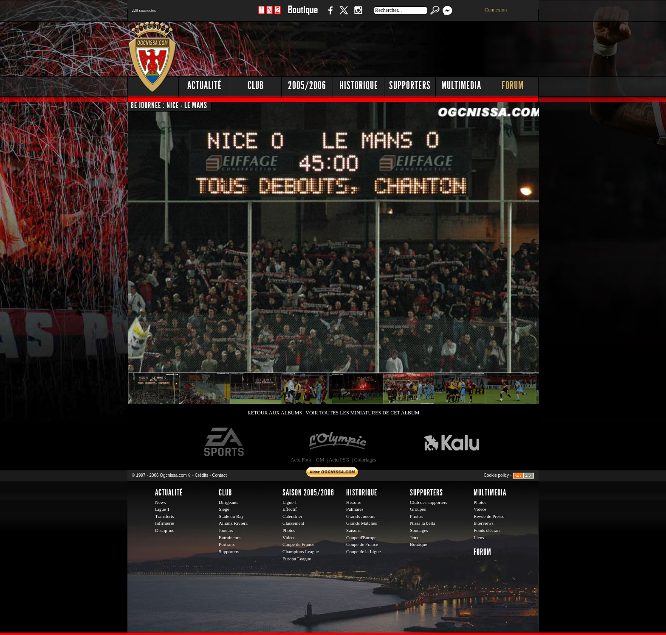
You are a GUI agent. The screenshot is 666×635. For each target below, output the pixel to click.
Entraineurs (229, 537)
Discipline (164, 530)
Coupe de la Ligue (363, 551)
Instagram (358, 14)
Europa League (296, 558)
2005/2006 (307, 85)
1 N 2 (269, 14)
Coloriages (365, 460)
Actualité (204, 85)
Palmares (355, 509)
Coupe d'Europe (361, 537)
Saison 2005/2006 (308, 492)
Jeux (414, 537)
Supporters (410, 85)
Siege (224, 509)
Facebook (329, 14)
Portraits (227, 544)
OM (320, 460)
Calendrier (292, 516)
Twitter (343, 14)
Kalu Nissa (451, 442)
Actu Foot (301, 460)
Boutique (302, 14)
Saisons (353, 530)
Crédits (202, 475)
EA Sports (224, 442)
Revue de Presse (489, 516)
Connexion (496, 10)
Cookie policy (496, 475)
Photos (288, 530)
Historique (358, 85)
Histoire (353, 502)
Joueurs (226, 530)
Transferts (164, 516)
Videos (289, 537)
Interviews (484, 523)
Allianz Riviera (233, 523)
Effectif (289, 509)
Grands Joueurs (360, 516)
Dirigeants (228, 502)
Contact (219, 475)
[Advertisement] (384, 46)
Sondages (419, 530)
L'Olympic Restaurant (337, 442)
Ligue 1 (162, 509)
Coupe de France (298, 544)
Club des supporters (428, 502)
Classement (293, 523)
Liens (479, 537)
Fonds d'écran (487, 530)
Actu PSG (339, 460)
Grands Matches (361, 523)
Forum (513, 85)
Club (256, 85)
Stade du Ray (231, 516)
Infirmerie (164, 523)
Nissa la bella (422, 523)
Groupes (418, 509)
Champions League (300, 551)
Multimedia (461, 85)
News (160, 502)
